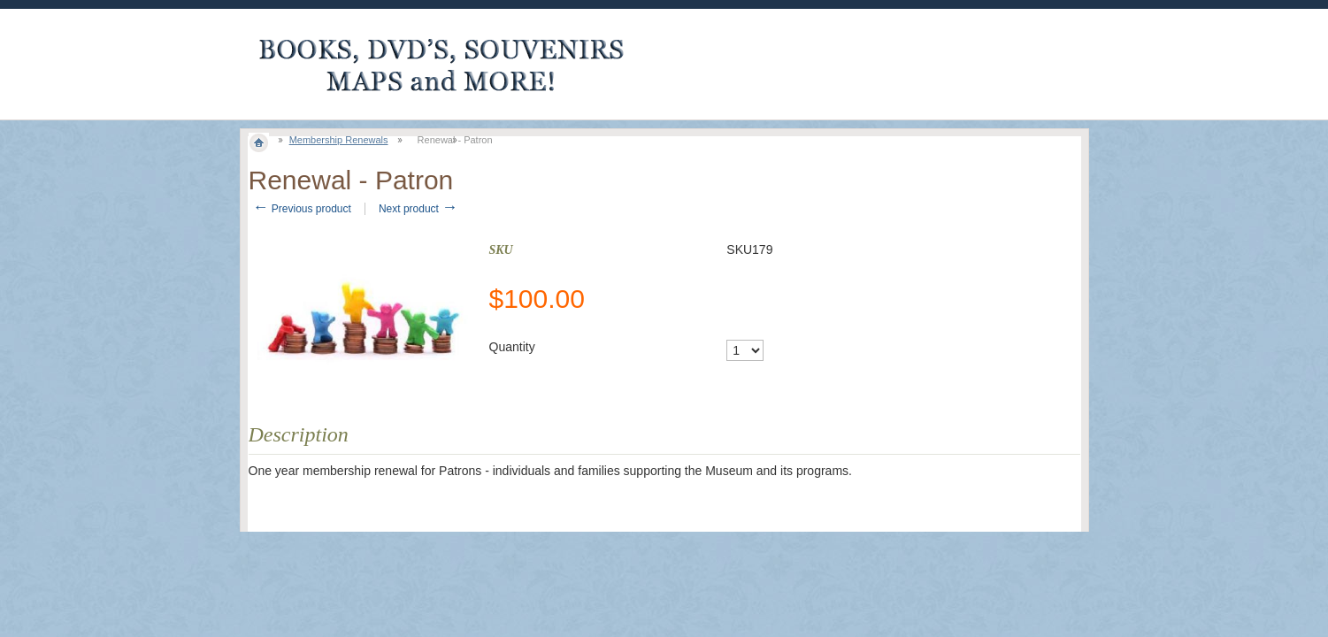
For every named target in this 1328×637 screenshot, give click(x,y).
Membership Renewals (338, 139)
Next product (418, 209)
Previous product (302, 209)
